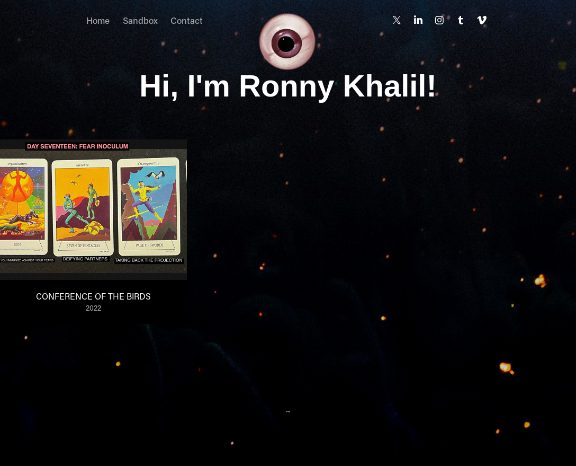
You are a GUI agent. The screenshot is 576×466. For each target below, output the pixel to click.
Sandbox (140, 20)
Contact (186, 20)
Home (98, 20)
